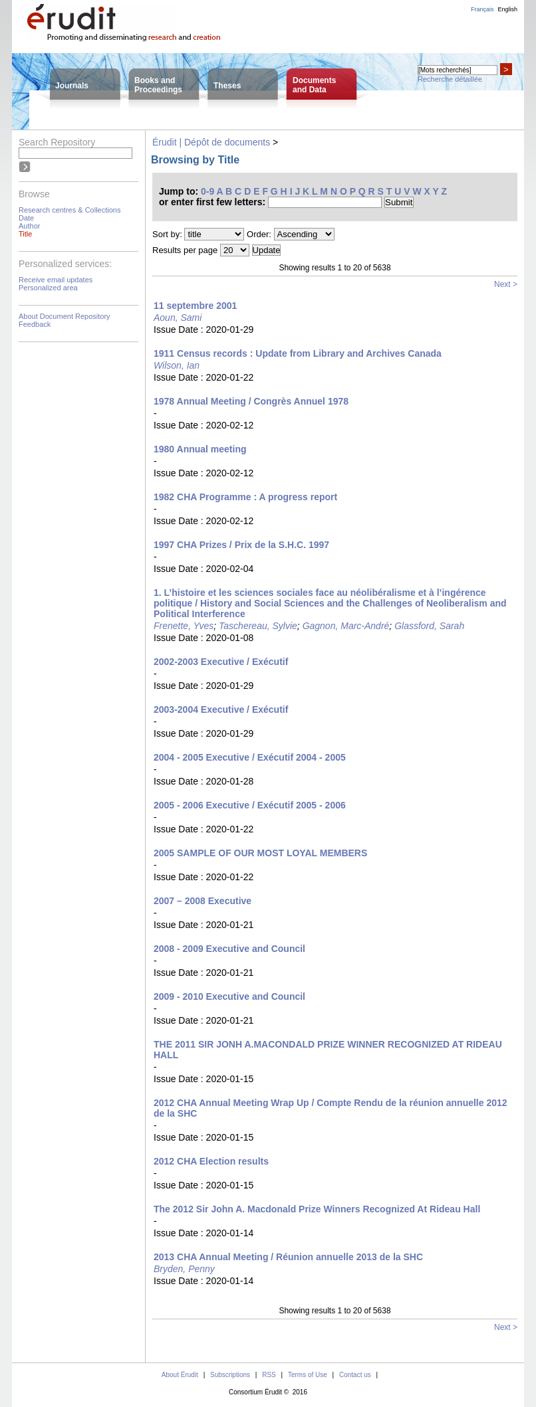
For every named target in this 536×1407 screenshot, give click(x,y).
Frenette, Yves (183, 625)
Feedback (35, 324)
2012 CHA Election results (211, 1161)
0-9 (207, 191)
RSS (269, 1374)
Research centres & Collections (69, 210)
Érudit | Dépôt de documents (211, 142)
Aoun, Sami (177, 317)
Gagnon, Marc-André (346, 625)
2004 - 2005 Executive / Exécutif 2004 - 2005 (250, 757)
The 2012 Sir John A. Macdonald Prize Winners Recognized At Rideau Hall (317, 1209)
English (507, 9)
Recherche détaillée (450, 79)
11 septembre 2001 (195, 305)
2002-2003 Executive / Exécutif (221, 661)
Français (482, 9)
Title (25, 234)
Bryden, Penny (184, 1269)
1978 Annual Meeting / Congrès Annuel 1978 (251, 401)
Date (26, 218)
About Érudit (180, 1374)
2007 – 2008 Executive (202, 900)
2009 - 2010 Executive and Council (229, 996)
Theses (227, 85)
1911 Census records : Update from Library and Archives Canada (298, 353)
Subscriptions (230, 1374)
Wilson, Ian (177, 365)
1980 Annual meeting (200, 449)
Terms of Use (307, 1374)
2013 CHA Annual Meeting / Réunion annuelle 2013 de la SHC (288, 1257)
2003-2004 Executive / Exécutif (221, 709)
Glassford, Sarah (429, 625)
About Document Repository (64, 316)
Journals (71, 85)
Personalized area (48, 288)
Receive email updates (55, 280)
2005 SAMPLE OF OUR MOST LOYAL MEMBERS (260, 853)
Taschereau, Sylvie (258, 625)
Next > (505, 284)
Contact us (355, 1374)
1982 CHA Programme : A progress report (245, 497)
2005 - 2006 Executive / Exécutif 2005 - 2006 (250, 805)
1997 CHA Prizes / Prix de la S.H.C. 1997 (241, 544)
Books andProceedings (158, 85)
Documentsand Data (314, 85)
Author (29, 226)
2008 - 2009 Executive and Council (229, 948)
